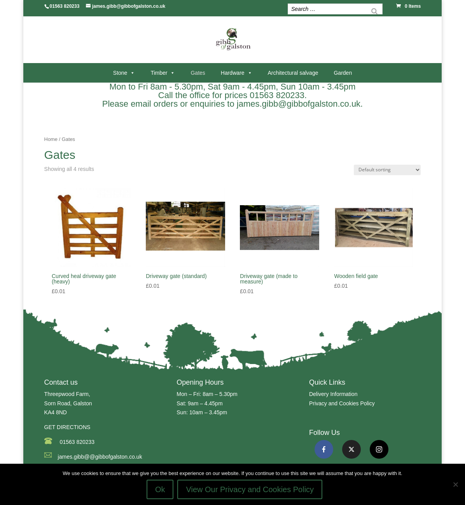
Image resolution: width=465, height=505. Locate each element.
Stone (120, 73)
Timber (158, 73)
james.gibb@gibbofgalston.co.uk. (300, 104)
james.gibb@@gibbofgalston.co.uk (100, 457)
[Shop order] (387, 170)
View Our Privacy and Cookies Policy (250, 489)
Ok (160, 489)
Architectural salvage (293, 73)
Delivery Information (333, 394)
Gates (198, 73)
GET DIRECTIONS (67, 427)
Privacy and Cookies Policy (342, 403)
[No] (455, 484)
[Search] (374, 10)
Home (51, 139)
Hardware (233, 73)
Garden (343, 73)
